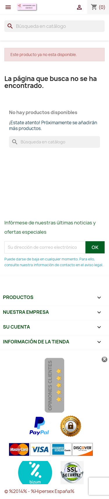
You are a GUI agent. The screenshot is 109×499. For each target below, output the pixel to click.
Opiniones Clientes (50, 385)
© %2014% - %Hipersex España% (39, 491)
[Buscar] (54, 26)
